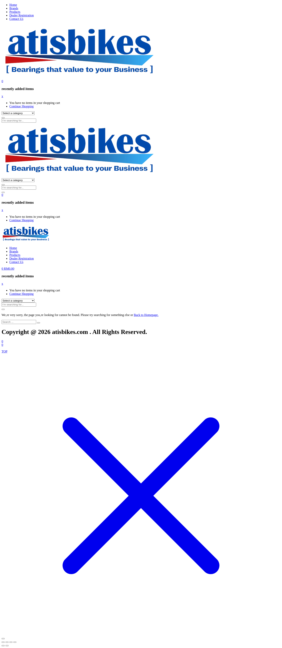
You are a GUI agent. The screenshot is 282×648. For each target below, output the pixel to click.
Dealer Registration (21, 15)
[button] (2, 81)
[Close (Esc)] (14, 642)
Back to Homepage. (146, 315)
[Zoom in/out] (3, 642)
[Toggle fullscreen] (7, 642)
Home (13, 4)
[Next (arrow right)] (7, 645)
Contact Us (16, 19)
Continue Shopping (21, 106)
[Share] (11, 642)
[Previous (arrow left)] (3, 645)
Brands (13, 8)
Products (14, 11)
